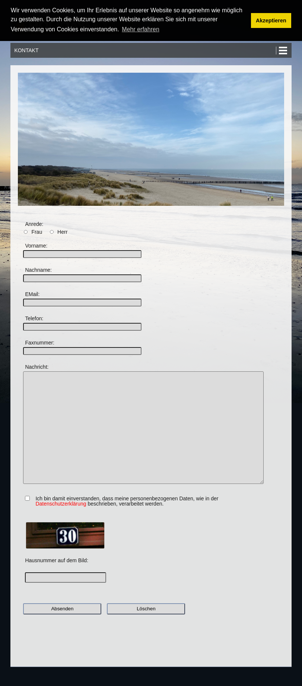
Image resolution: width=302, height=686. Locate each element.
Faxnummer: (39, 343)
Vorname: (36, 246)
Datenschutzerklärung (60, 504)
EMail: (32, 294)
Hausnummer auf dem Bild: (56, 560)
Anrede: (34, 224)
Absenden (62, 608)
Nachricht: (36, 367)
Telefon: (34, 318)
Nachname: (38, 270)
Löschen (146, 608)
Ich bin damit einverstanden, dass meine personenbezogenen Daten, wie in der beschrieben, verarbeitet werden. (126, 501)
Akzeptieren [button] (271, 20)
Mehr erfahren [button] (140, 29)
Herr (62, 232)
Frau (36, 232)
